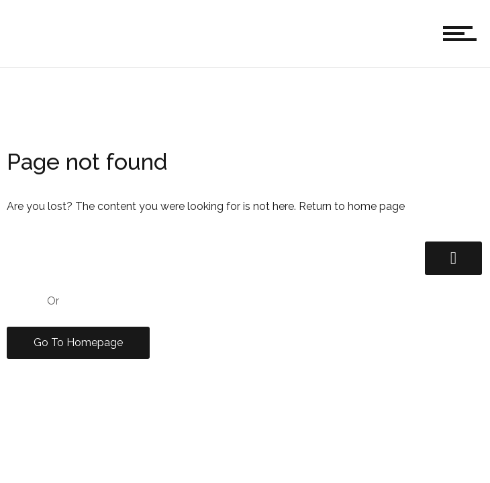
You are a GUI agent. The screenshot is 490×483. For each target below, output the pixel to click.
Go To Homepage (78, 342)
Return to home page (352, 206)
